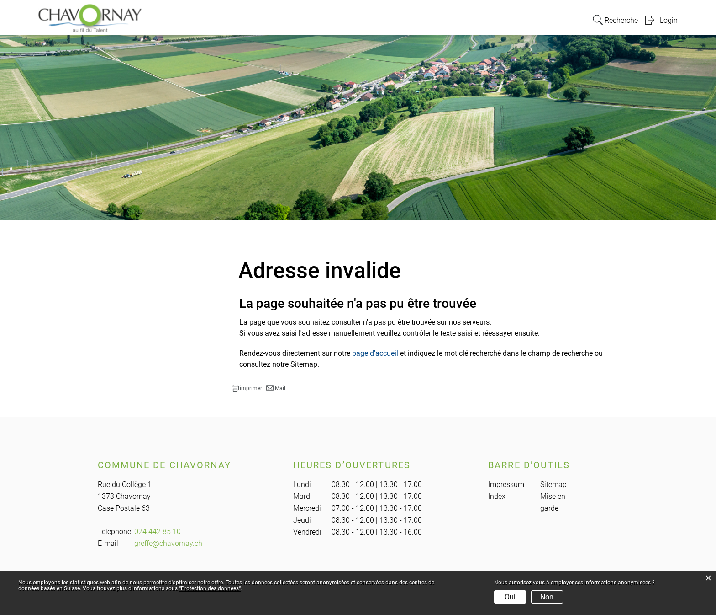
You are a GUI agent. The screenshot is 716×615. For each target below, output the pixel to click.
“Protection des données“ (210, 588)
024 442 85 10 (157, 531)
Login (669, 20)
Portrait (311, 19)
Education (497, 19)
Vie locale (453, 19)
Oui (510, 597)
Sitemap (553, 484)
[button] (247, 388)
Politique (411, 19)
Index (496, 496)
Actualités (542, 19)
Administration (360, 19)
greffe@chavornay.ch (168, 543)
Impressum (506, 484)
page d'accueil (375, 353)
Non (546, 597)
